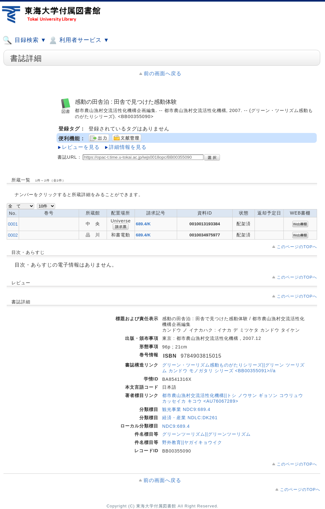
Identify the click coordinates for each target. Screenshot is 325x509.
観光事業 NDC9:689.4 (186, 409)
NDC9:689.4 (176, 426)
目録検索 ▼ (24, 40)
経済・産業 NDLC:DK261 (190, 417)
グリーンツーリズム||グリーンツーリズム (206, 434)
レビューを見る (81, 147)
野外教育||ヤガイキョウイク (192, 442)
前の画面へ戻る (163, 73)
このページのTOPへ (297, 246)
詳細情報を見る (128, 147)
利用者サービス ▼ (78, 40)
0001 (13, 224)
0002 (13, 235)
